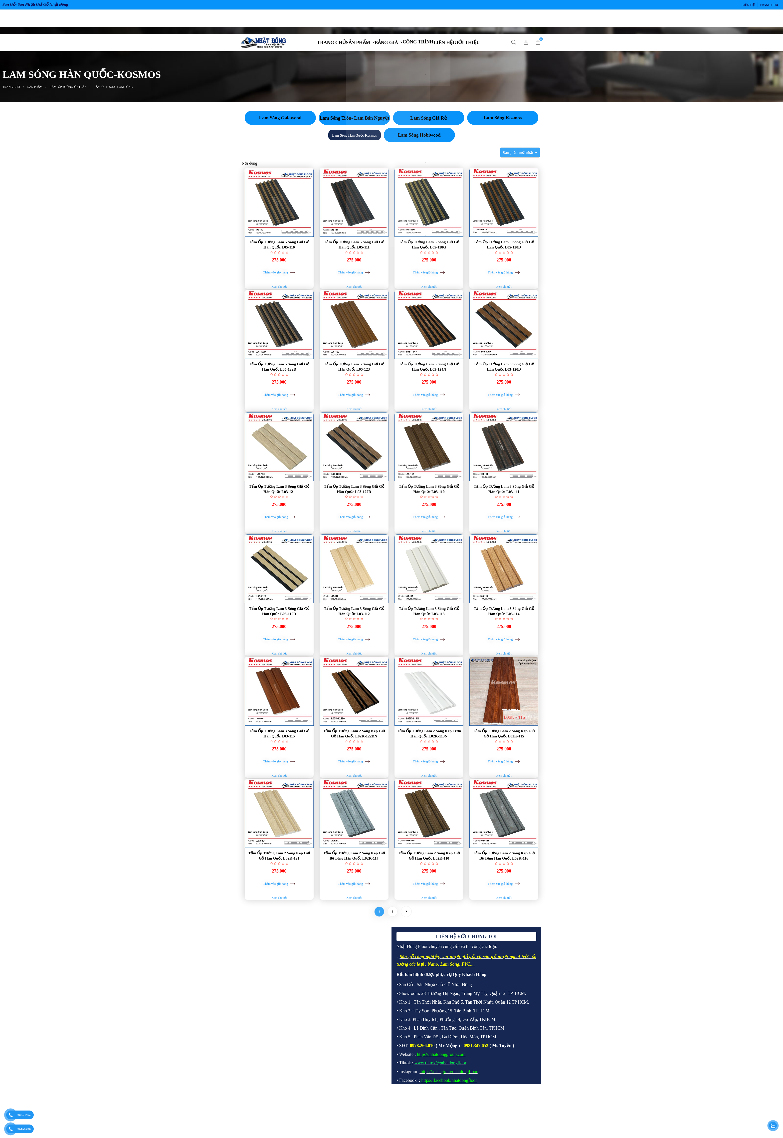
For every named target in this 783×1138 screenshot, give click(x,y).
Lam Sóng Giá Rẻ (428, 122)
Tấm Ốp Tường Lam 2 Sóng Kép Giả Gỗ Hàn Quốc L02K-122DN (354, 762)
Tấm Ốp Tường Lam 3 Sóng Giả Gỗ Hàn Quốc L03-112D (279, 634)
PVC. (467, 1005)
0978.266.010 (24, 1129)
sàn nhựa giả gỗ (458, 997)
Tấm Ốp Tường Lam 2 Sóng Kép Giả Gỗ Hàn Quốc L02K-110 (429, 890)
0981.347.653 (24, 1115)
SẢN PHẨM (350, 20)
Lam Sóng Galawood (280, 122)
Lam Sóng (449, 1005)
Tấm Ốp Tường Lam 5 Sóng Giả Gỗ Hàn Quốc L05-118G (429, 248)
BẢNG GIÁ (384, 20)
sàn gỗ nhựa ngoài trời (506, 997)
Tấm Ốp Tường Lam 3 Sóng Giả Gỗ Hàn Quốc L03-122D (354, 505)
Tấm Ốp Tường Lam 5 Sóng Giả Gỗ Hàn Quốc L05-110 (279, 248)
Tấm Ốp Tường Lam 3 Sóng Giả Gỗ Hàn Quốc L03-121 (279, 505)
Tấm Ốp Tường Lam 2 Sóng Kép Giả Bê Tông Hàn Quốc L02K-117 (354, 890)
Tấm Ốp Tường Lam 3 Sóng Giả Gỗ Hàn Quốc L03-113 (429, 634)
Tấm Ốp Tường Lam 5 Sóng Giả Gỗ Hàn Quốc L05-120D (504, 248)
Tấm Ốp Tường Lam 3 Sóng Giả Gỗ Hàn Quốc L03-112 (354, 634)
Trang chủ (769, 5)
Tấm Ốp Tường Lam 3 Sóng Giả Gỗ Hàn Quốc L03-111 (504, 505)
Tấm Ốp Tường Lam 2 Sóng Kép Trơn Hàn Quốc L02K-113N (429, 762)
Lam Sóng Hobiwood (419, 139)
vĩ (478, 997)
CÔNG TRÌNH (420, 19)
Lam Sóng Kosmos (503, 122)
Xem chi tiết (279, 297)
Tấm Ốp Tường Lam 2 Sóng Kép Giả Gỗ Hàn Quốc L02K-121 (279, 890)
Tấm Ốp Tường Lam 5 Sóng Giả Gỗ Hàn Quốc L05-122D (279, 377)
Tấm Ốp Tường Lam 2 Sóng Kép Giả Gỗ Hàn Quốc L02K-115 (504, 762)
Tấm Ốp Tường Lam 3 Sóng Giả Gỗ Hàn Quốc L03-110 (429, 505)
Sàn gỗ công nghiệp (419, 997)
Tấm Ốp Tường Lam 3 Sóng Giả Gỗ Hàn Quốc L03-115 (279, 762)
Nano (433, 1005)
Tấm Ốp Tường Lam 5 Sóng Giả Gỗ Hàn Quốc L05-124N (429, 377)
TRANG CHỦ (318, 20)
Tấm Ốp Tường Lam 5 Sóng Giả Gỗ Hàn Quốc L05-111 (354, 248)
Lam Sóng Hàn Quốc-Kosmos (354, 140)
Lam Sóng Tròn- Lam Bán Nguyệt (354, 122)
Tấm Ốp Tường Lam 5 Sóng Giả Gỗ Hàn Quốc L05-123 (354, 377)
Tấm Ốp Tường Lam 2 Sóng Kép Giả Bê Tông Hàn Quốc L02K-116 (504, 890)
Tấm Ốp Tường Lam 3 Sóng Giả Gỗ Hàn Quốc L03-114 (504, 634)
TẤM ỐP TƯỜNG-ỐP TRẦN (68, 91)
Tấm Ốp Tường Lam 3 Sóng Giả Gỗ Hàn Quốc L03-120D (504, 377)
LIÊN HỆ (748, 5)
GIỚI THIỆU (478, 20)
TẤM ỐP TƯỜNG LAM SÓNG (113, 91)
